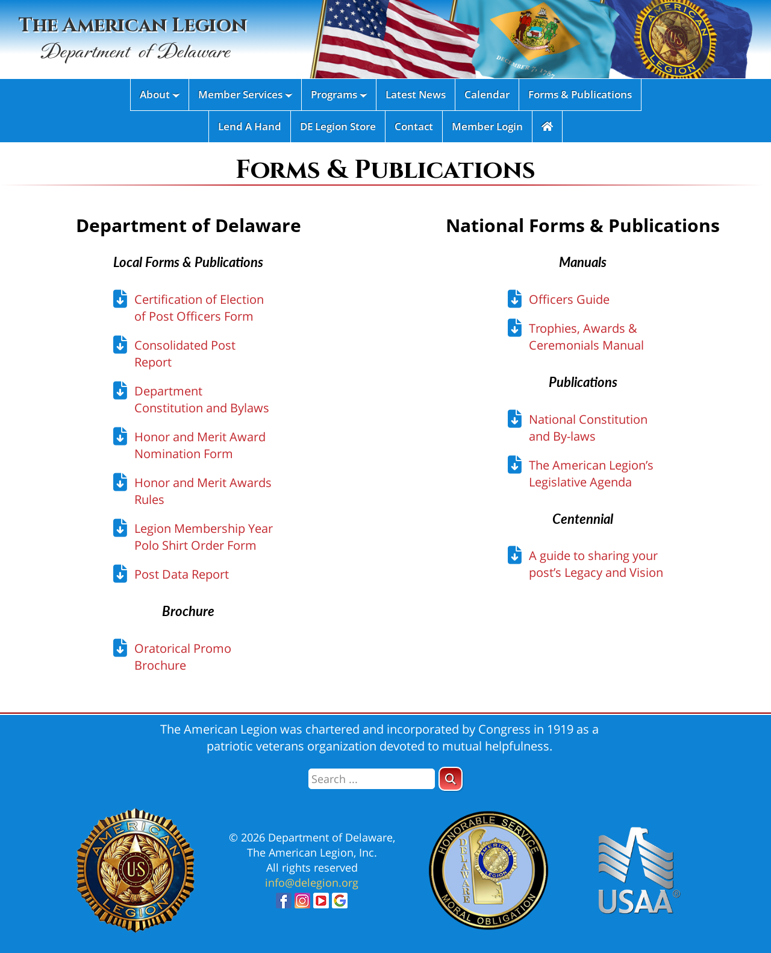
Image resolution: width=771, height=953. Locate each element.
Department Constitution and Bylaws (201, 399)
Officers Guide (569, 299)
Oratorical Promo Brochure (182, 656)
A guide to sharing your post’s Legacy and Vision (596, 563)
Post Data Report (181, 574)
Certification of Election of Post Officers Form (199, 307)
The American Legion (133, 39)
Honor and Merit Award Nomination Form (200, 445)
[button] (451, 779)
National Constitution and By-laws (588, 427)
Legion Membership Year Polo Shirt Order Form (203, 536)
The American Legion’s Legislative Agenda (591, 473)
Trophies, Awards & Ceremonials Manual (586, 336)
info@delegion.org (311, 882)
